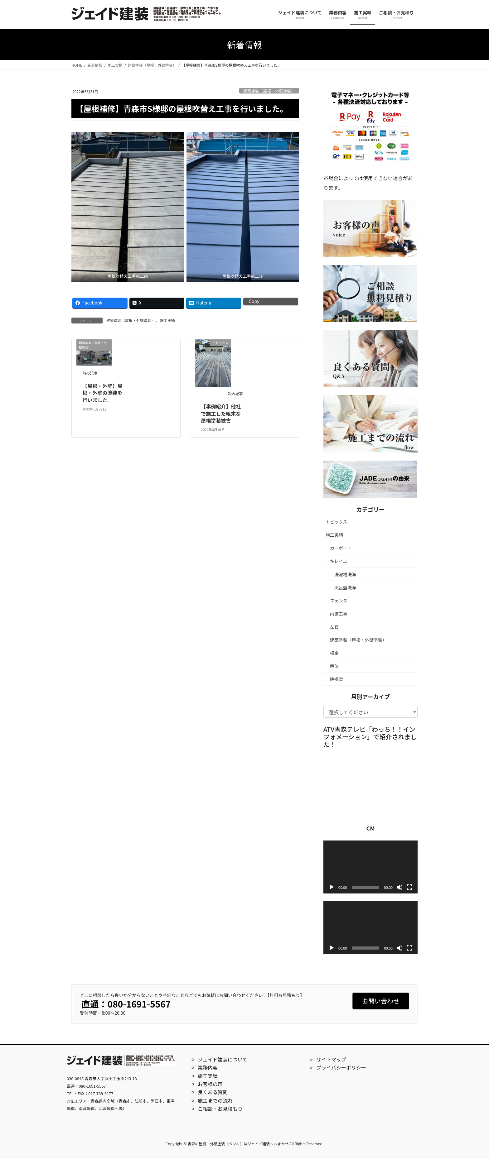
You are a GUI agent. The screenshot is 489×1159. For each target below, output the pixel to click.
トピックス (336, 522)
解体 (334, 666)
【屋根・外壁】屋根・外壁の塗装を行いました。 (102, 393)
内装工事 (338, 614)
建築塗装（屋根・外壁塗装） (269, 91)
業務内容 (208, 1067)
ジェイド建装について (223, 1059)
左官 (334, 627)
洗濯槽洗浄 (345, 574)
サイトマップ (331, 1059)
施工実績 (167, 320)
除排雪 (336, 679)
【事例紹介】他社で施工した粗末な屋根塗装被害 (221, 413)
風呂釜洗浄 (345, 587)
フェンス (338, 600)
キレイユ (338, 561)
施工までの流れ (215, 1100)
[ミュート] (399, 887)
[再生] (331, 887)
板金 (334, 653)
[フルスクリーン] (409, 887)
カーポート (341, 548)
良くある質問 (213, 1092)
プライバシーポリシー (341, 1067)
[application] (370, 867)
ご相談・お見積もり (220, 1108)
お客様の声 (210, 1084)
